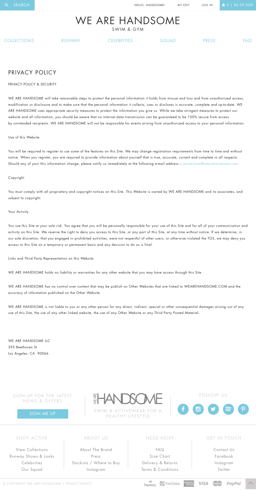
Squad (168, 41)
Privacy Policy (79, 484)
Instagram (96, 470)
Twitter (224, 470)
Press (209, 41)
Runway (71, 41)
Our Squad (31, 470)
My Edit (183, 5)
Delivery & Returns (160, 463)
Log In (207, 5)
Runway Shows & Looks (32, 456)
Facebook (224, 456)
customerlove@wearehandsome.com (209, 164)
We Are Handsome (128, 24)
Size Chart (160, 456)
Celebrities (120, 41)
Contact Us (224, 450)
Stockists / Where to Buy (96, 463)
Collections (19, 41)
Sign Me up (43, 414)
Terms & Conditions (159, 470)
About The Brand (96, 450)
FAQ (247, 41)
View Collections (32, 450)
